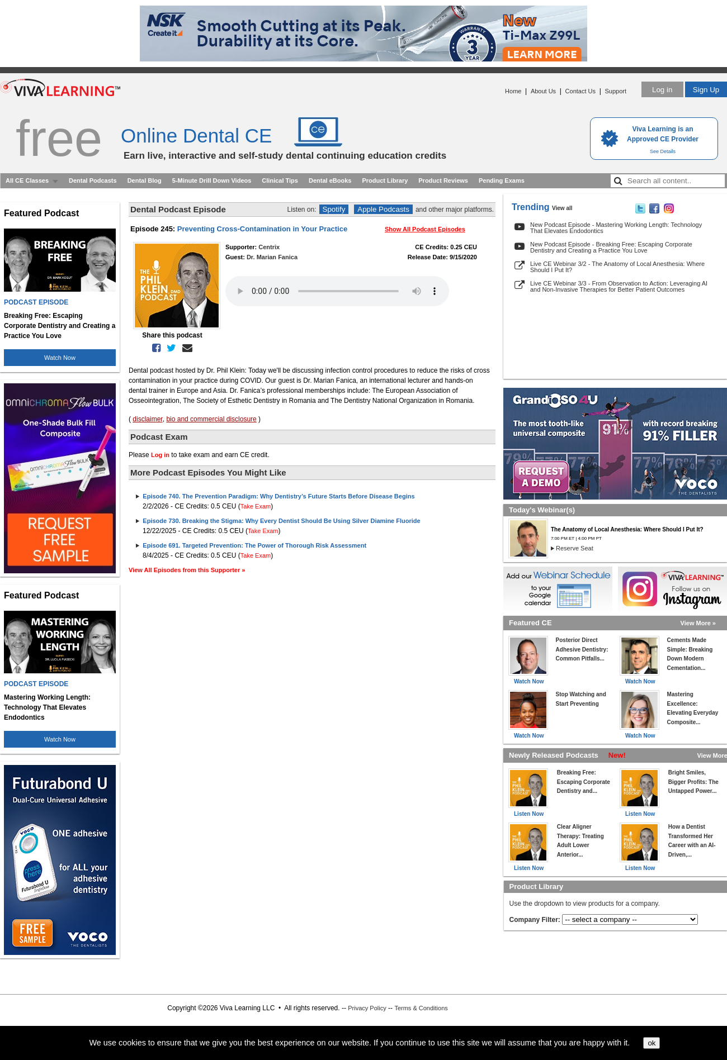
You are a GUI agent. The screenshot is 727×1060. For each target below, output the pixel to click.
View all (562, 208)
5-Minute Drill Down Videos (212, 180)
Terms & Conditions (420, 1008)
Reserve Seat (574, 548)
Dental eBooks (330, 180)
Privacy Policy (367, 1008)
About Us (543, 91)
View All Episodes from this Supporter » (187, 570)
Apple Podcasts (383, 209)
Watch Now (59, 357)
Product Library (385, 180)
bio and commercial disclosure (211, 419)
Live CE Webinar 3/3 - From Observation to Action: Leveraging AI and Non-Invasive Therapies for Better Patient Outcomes (618, 286)
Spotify (334, 209)
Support (615, 91)
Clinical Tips (280, 180)
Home (513, 91)
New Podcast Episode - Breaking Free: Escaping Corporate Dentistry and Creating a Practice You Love (611, 247)
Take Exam (255, 506)
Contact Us (580, 91)
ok (651, 1043)
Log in (662, 89)
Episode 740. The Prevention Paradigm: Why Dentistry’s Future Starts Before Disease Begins (278, 496)
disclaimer (147, 419)
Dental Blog (145, 180)
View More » (698, 623)
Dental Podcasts (93, 180)
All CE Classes (27, 180)
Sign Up (706, 89)
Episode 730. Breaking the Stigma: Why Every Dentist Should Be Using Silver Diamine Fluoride (281, 520)
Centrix (269, 247)
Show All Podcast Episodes (425, 229)
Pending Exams (502, 180)
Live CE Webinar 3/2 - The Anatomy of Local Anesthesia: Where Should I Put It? (617, 266)
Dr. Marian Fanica (272, 257)
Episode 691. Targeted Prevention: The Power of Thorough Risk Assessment (254, 545)
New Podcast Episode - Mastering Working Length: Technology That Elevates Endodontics (616, 227)
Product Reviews (443, 180)
